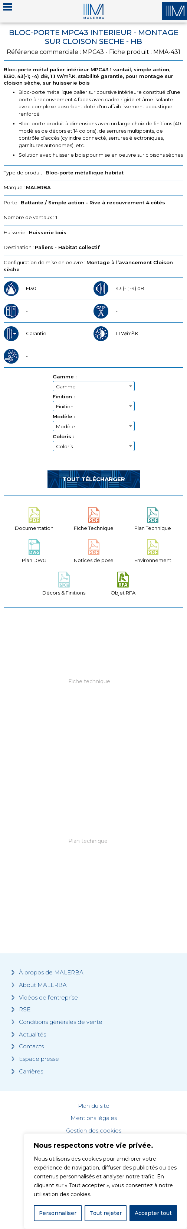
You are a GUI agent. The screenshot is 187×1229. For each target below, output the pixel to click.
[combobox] (94, 386)
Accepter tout (153, 1213)
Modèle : (64, 416)
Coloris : (63, 436)
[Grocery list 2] (93, 851)
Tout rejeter (106, 1213)
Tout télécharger (93, 479)
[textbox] (93, 386)
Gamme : (64, 376)
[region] (105, 1181)
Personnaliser (58, 1213)
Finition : (64, 396)
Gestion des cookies (93, 1130)
